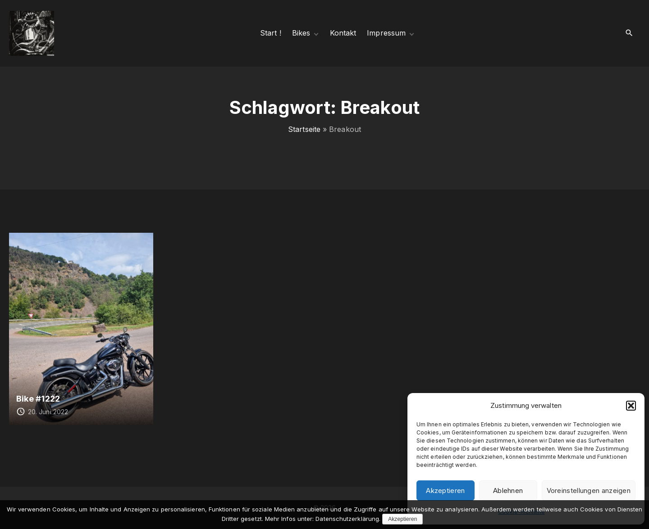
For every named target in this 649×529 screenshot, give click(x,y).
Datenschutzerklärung (347, 518)
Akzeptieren (445, 490)
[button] (630, 405)
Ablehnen (508, 490)
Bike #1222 (38, 398)
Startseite (304, 129)
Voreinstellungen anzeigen (589, 490)
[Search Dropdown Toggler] (629, 33)
